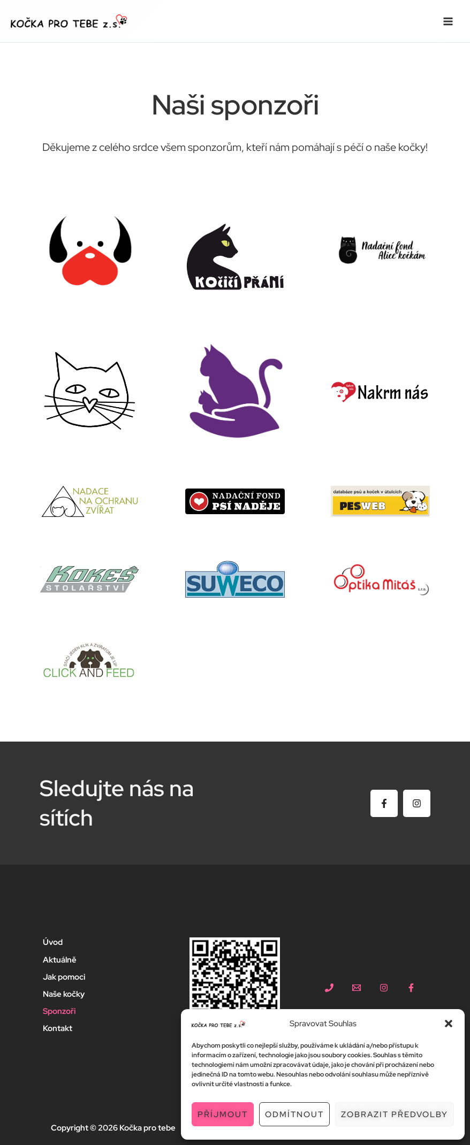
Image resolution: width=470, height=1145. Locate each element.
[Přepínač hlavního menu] (448, 21)
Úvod (53, 942)
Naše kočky (64, 994)
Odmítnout (294, 1114)
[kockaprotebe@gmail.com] (356, 988)
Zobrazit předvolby (394, 1114)
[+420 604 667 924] (329, 988)
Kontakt (57, 1028)
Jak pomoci (64, 977)
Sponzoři (59, 1011)
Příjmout (223, 1114)
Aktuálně (60, 960)
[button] (448, 1023)
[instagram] (384, 988)
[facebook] (411, 988)
